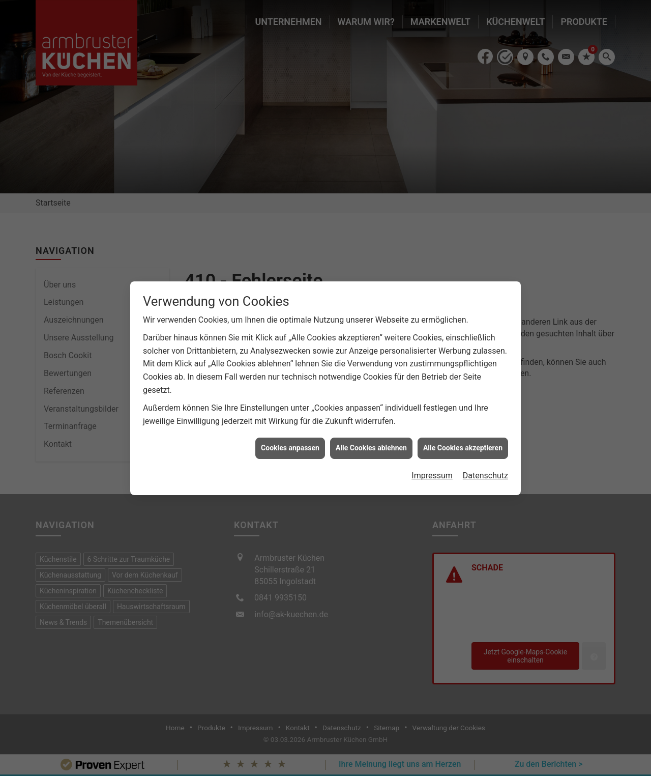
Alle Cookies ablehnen (371, 443)
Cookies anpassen (290, 443)
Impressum (432, 470)
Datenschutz (485, 470)
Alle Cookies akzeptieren (462, 443)
